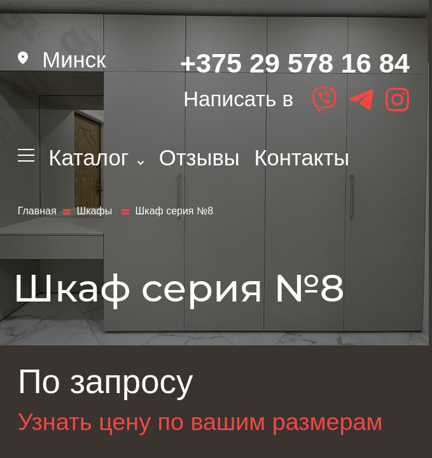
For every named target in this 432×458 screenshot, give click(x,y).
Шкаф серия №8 (174, 211)
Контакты (301, 158)
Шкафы (96, 211)
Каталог (96, 158)
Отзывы (199, 158)
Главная (37, 211)
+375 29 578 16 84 (295, 63)
